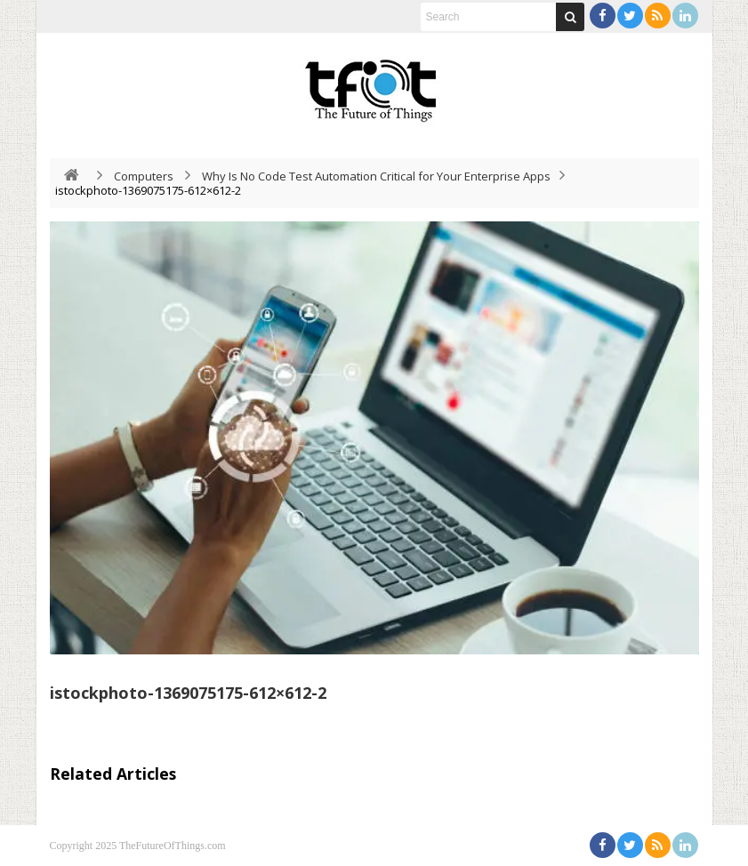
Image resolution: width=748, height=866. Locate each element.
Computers (143, 176)
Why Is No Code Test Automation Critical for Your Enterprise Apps (376, 176)
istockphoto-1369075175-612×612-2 (188, 692)
